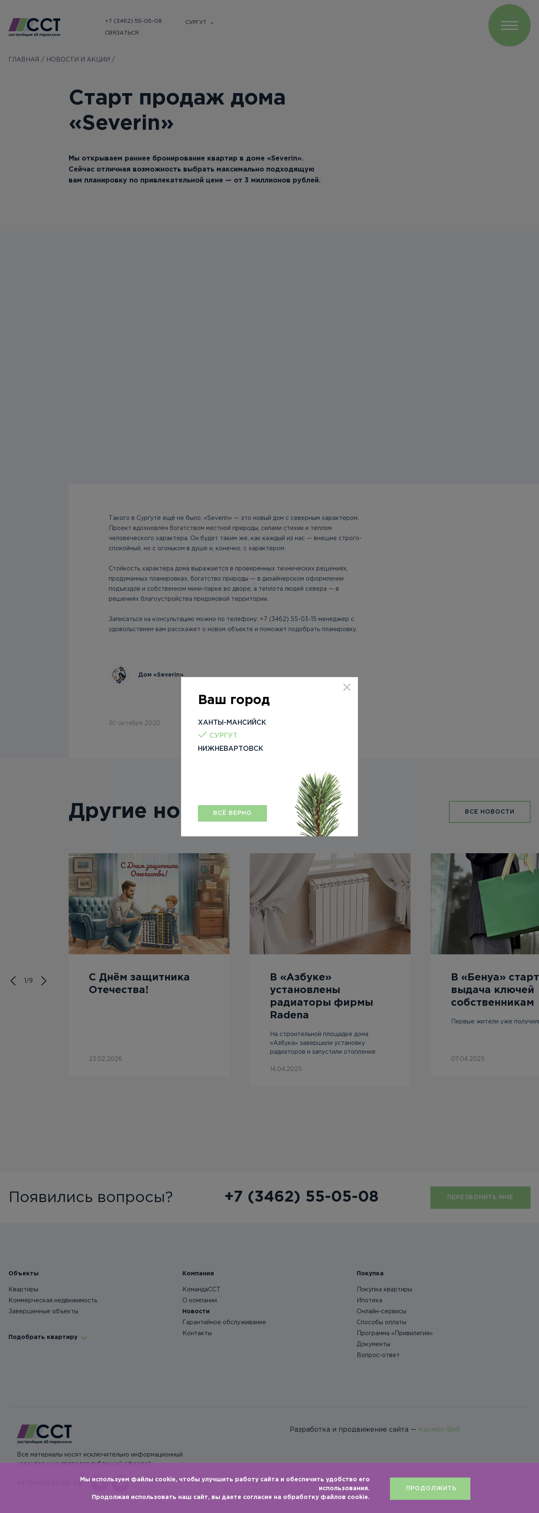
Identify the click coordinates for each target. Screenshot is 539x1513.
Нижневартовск (230, 749)
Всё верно (232, 813)
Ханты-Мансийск (232, 723)
